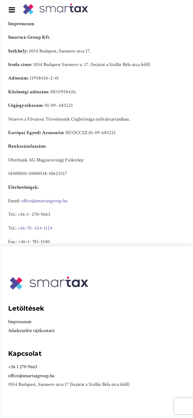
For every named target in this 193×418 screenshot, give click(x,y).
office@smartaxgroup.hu (44, 201)
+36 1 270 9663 (22, 367)
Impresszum (19, 322)
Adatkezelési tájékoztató (31, 330)
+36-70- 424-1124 (35, 228)
